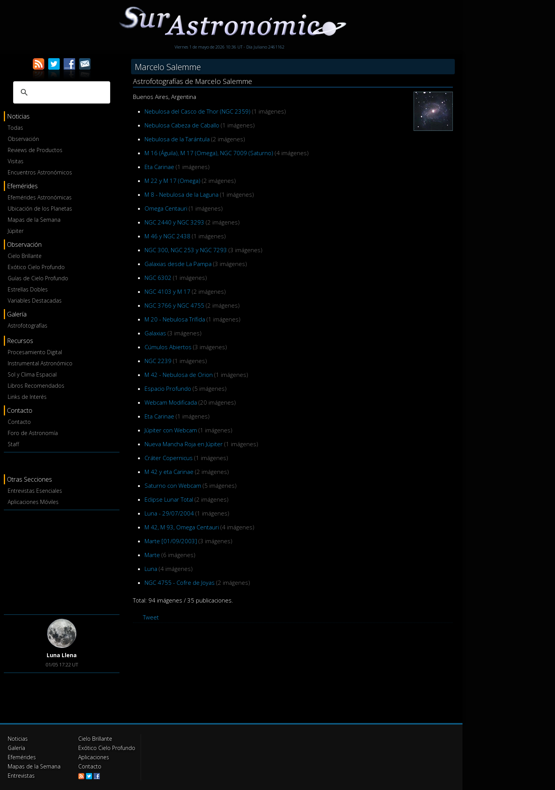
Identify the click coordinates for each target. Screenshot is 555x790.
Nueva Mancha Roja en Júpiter (184, 444)
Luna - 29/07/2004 (169, 513)
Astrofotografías (27, 325)
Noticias (18, 738)
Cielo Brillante (25, 255)
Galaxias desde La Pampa (178, 264)
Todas (15, 127)
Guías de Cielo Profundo (38, 278)
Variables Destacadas (35, 300)
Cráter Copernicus (169, 458)
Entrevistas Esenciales (35, 490)
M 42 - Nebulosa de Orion (179, 374)
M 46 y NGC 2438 (167, 236)
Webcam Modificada (171, 402)
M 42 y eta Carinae (169, 471)
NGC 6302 (158, 277)
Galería (16, 748)
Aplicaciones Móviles (33, 501)
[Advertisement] (61, 561)
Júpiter (16, 230)
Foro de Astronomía (33, 433)
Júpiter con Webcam (171, 430)
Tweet (151, 617)
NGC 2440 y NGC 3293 (174, 222)
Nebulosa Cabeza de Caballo (182, 125)
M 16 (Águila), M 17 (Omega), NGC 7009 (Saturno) (209, 153)
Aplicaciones (93, 757)
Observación (23, 138)
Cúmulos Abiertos (168, 347)
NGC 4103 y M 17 (167, 291)
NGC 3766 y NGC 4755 (174, 305)
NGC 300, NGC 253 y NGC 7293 (186, 250)
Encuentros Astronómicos (40, 172)
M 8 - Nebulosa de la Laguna (182, 194)
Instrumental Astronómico (40, 363)
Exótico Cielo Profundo (36, 267)
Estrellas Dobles (28, 289)
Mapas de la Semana (34, 219)
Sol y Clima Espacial (32, 374)
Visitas (16, 161)
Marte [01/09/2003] (171, 541)
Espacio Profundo (168, 388)
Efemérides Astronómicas (40, 197)
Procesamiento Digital (35, 352)
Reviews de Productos (35, 150)
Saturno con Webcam (173, 485)
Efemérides (22, 757)
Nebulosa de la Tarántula (177, 139)
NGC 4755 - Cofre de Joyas (180, 582)
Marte (152, 555)
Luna (151, 568)
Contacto (19, 421)
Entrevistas (21, 775)
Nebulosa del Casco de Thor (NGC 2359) (198, 111)
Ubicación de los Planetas (40, 208)
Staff (13, 444)
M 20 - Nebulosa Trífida (175, 319)
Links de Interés (27, 396)
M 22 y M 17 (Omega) (172, 180)
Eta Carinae (159, 167)
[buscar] (60, 92)
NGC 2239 (158, 361)
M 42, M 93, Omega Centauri (182, 527)
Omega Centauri (166, 208)
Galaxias (155, 333)
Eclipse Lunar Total (169, 499)
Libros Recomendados (36, 385)
